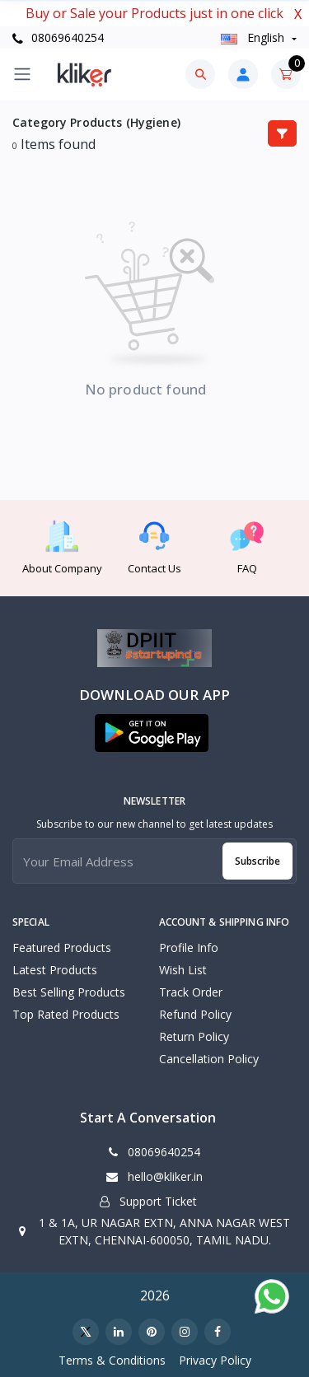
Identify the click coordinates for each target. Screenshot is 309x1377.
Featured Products (61, 947)
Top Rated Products (65, 1014)
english (254, 37)
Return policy (194, 1036)
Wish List (183, 970)
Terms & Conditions (112, 1360)
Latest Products (54, 970)
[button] (151, 733)
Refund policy (195, 1014)
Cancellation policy (209, 1059)
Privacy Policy (215, 1360)
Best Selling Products (68, 992)
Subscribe (257, 861)
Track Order (190, 992)
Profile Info (188, 947)
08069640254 (58, 37)
